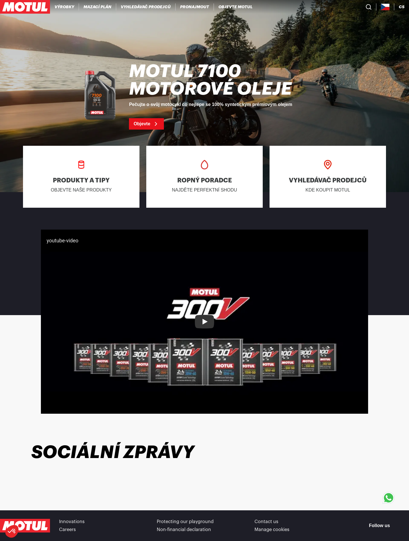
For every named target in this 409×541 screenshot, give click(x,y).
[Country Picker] (385, 7)
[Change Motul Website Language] (401, 7)
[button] (12, 531)
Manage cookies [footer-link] (271, 529)
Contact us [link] (266, 521)
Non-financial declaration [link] (184, 529)
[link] (195, 7)
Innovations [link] (72, 521)
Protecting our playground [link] (185, 521)
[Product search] (368, 7)
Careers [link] (67, 529)
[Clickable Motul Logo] (25, 7)
